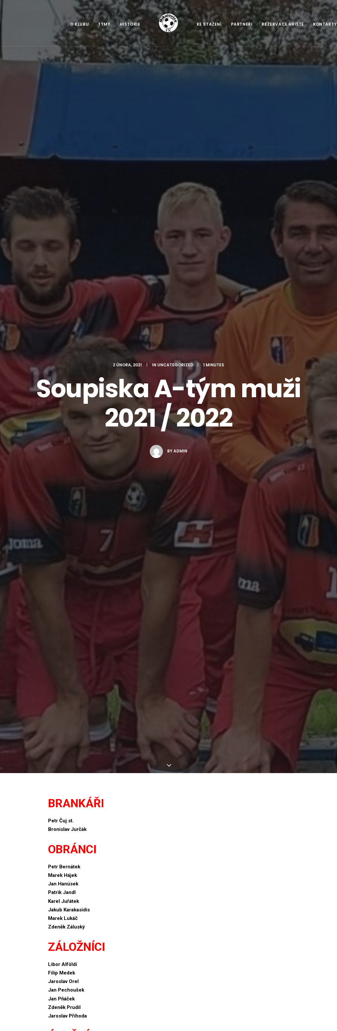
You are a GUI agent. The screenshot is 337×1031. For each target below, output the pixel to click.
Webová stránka (66, 784)
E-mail (57, 754)
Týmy (104, 24)
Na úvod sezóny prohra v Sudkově (122, 973)
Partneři (242, 24)
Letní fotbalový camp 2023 (124, 952)
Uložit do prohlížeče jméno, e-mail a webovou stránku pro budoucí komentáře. (134, 814)
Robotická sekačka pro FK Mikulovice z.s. (124, 932)
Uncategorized (175, 73)
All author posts (127, 567)
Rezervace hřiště (283, 24)
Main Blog (168, 880)
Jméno (58, 724)
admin (180, 159)
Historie (130, 24)
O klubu (79, 24)
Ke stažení (209, 24)
